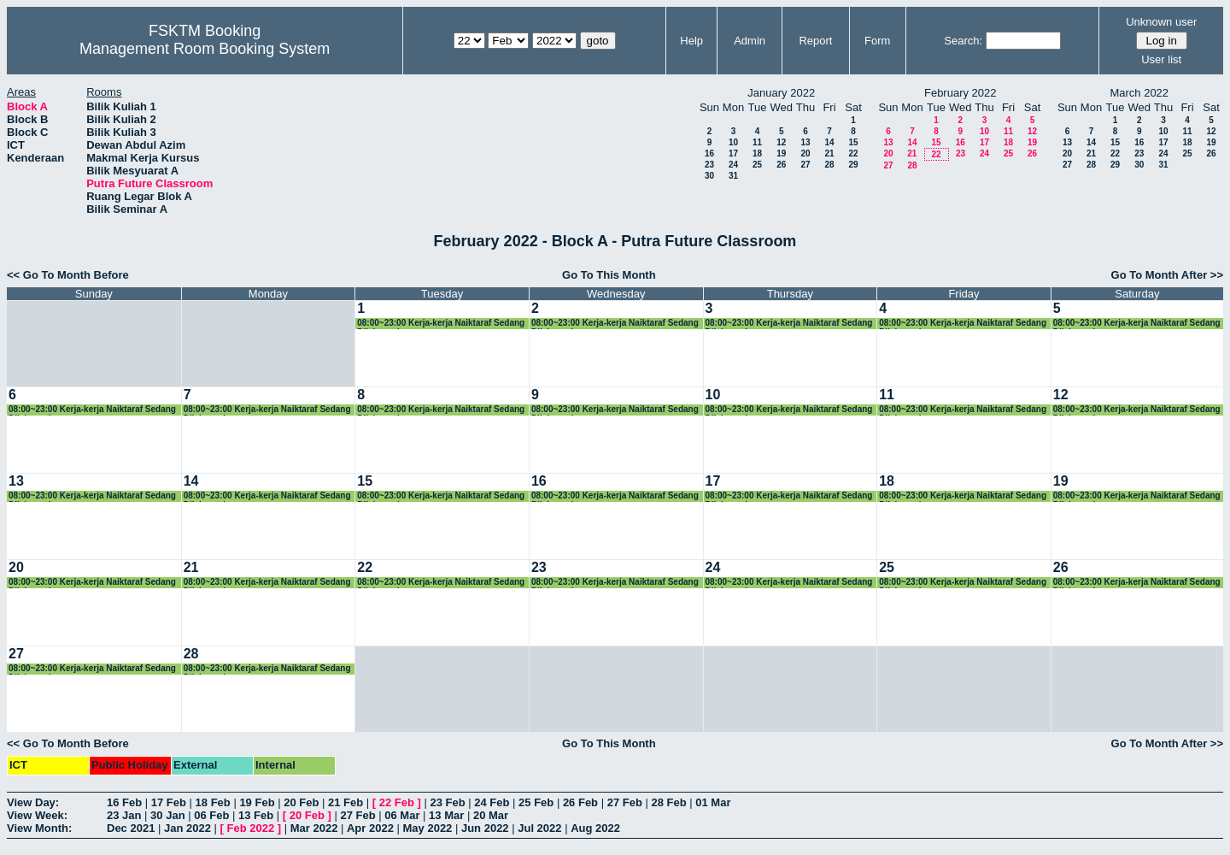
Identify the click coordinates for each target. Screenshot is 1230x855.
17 (733, 153)
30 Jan (167, 815)
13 (805, 142)
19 (781, 153)
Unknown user (1161, 21)
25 (757, 164)
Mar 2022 (314, 828)
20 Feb (301, 802)
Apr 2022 (370, 828)
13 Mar (446, 815)
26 (781, 164)
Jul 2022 (539, 828)
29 (853, 164)
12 (781, 142)
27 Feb (624, 802)
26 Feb (580, 802)
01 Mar (712, 802)
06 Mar (401, 815)
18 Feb (213, 802)
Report (815, 40)
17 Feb (168, 802)
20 (805, 153)
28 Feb (668, 802)
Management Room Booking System (204, 48)
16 (709, 153)
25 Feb (536, 802)
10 (733, 142)
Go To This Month (609, 274)
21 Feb (345, 802)
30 (709, 175)
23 (709, 164)
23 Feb (447, 802)
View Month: (39, 828)
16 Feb (124, 802)
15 (853, 142)
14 (829, 142)
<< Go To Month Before (68, 274)
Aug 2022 (595, 828)
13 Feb (255, 815)
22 (853, 153)
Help (691, 40)
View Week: (37, 815)
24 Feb (491, 802)
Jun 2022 (485, 828)
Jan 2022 (187, 828)
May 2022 (428, 828)
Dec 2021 (131, 828)
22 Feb (396, 802)
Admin (749, 40)
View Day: (33, 802)
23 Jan (124, 815)
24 (733, 164)
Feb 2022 (251, 828)
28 (829, 164)
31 (733, 175)
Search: (963, 40)
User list (1161, 59)
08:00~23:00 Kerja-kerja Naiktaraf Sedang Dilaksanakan (440, 323)
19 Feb (256, 802)
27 (805, 164)
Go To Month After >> (1167, 274)
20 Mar (490, 815)
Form (877, 40)
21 (829, 153)
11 (757, 142)
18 (757, 153)
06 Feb (211, 815)
